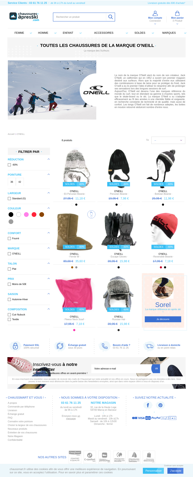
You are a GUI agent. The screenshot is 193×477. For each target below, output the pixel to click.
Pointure (15, 174)
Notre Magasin (15, 436)
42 (20, 182)
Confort (14, 233)
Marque (14, 248)
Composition (17, 309)
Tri (147, 140)
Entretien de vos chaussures (23, 432)
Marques (173, 32)
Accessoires (110, 32)
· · (74, 194)
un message (74, 417)
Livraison (12, 410)
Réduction (16, 159)
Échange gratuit (16, 414)
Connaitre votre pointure (20, 421)
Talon (12, 263)
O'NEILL (74, 191)
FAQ (10, 417)
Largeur (14, 193)
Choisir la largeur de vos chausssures (27, 425)
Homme (46, 32)
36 (12, 182)
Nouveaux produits (18, 429)
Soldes (143, 32)
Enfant (72, 32)
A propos (12, 403)
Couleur (14, 208)
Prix (11, 278)
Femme (22, 32)
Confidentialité (15, 440)
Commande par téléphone (21, 406)
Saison (13, 294)
